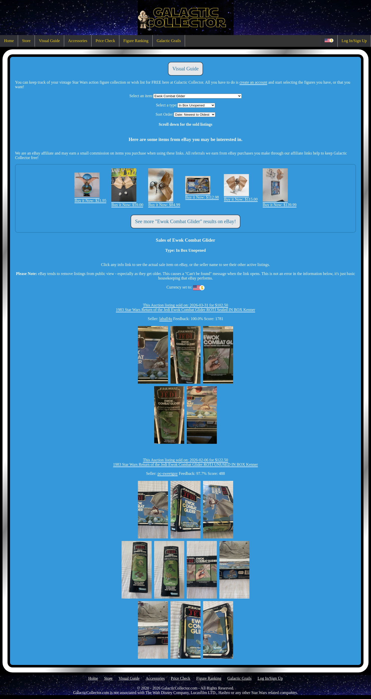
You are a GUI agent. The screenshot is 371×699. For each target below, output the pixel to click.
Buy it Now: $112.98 (202, 195)
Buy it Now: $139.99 (280, 202)
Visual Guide (49, 41)
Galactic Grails (169, 41)
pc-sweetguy (167, 473)
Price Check (105, 41)
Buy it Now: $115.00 (241, 197)
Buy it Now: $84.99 (164, 202)
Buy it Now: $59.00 (127, 202)
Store (26, 41)
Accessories (77, 41)
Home (9, 41)
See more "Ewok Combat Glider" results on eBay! (185, 221)
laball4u (165, 319)
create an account (253, 82)
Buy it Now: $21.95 (90, 198)
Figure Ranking (135, 41)
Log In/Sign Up (354, 41)
